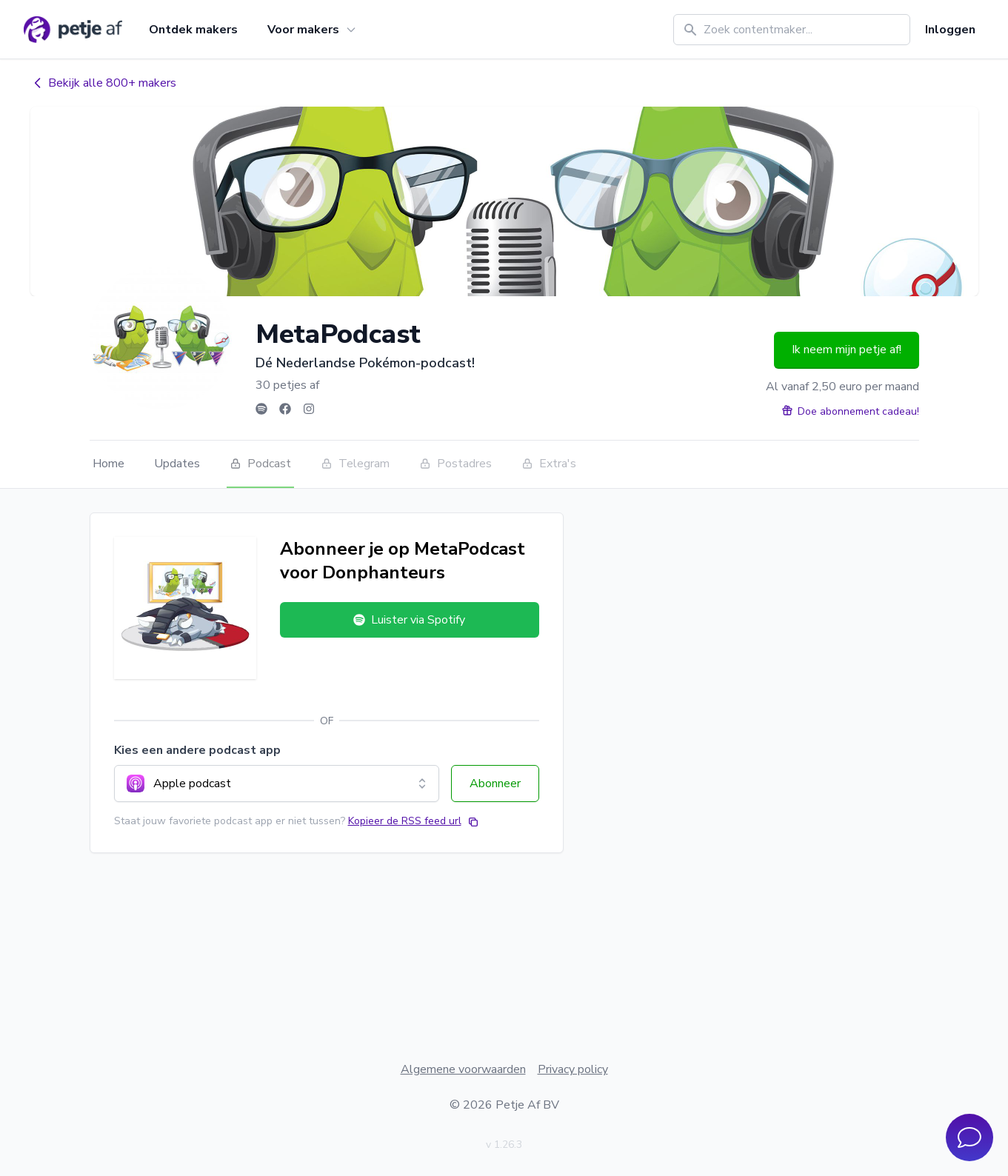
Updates (177, 463)
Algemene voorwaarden (463, 1069)
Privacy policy (573, 1069)
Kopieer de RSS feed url (404, 821)
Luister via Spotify (409, 620)
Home (108, 463)
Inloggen (950, 29)
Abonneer (495, 783)
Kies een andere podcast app (197, 750)
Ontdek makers (193, 29)
